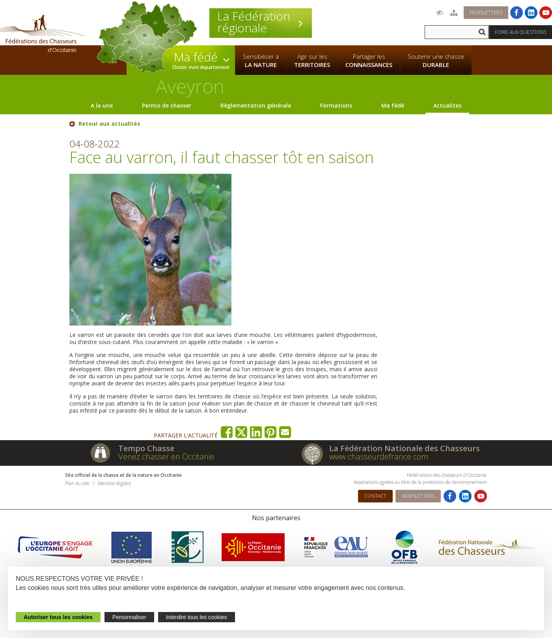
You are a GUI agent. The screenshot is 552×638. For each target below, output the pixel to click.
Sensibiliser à (261, 60)
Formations (336, 105)
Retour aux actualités (109, 123)
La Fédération (260, 22)
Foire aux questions (520, 32)
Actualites (447, 105)
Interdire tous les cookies (196, 617)
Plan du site (77, 483)
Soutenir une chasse (436, 60)
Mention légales (114, 483)
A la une (102, 105)
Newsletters (486, 12)
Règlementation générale (255, 105)
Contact (375, 496)
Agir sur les (312, 60)
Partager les (368, 60)
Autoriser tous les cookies (58, 617)
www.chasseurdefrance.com (379, 456)
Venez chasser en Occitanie (166, 456)
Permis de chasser (166, 105)
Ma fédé (392, 105)
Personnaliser (129, 617)
